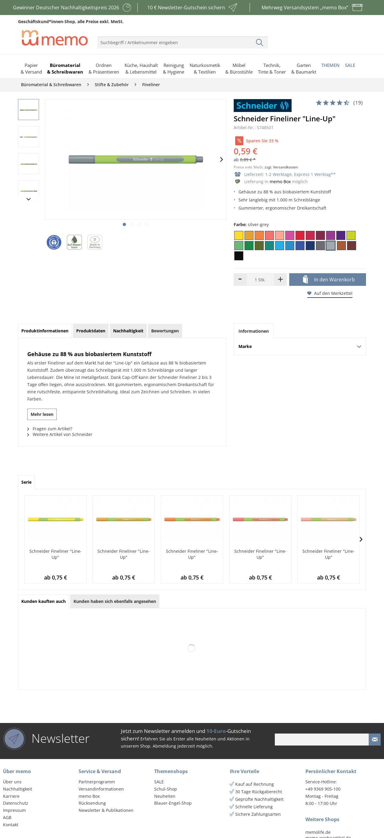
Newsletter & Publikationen (106, 810)
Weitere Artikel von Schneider (59, 434)
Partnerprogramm (97, 782)
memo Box (280, 181)
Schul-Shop (165, 789)
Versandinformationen (101, 789)
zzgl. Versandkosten (281, 167)
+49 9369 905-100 (322, 789)
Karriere (11, 796)
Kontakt (10, 824)
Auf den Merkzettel (329, 293)
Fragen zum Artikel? (49, 428)
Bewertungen (165, 331)
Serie (26, 482)
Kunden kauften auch (43, 601)
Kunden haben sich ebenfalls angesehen (115, 601)
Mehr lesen (42, 414)
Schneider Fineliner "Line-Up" (55, 554)
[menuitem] (182, 40)
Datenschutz (15, 803)
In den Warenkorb (329, 279)
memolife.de (318, 832)
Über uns (12, 782)
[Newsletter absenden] (375, 740)
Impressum (14, 810)
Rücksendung (92, 803)
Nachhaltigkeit (17, 789)
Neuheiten (165, 796)
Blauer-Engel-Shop (173, 803)
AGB (7, 817)
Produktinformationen (44, 331)
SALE (159, 782)
